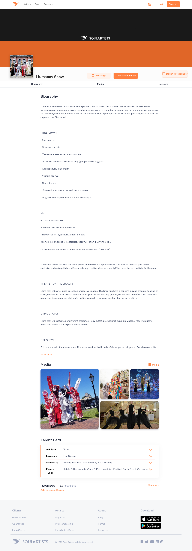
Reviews (163, 84)
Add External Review (52, 490)
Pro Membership (64, 523)
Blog (100, 517)
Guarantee (18, 523)
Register (60, 517)
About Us (103, 530)
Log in (161, 4)
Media (100, 84)
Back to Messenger (175, 73)
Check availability (126, 75)
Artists (27, 4)
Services (48, 4)
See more (153, 485)
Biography (36, 84)
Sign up (173, 4)
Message (99, 75)
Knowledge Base (64, 530)
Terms (101, 523)
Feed (37, 4)
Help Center (19, 530)
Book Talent (19, 517)
